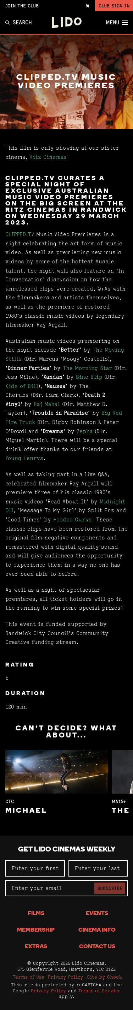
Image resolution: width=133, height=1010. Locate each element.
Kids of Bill (21, 386)
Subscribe (109, 888)
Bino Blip (89, 376)
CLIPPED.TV (19, 234)
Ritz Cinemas (48, 157)
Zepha (86, 431)
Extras (36, 947)
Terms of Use (28, 977)
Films (36, 913)
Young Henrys (24, 458)
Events (97, 913)
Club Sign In (114, 5)
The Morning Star (87, 368)
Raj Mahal (47, 404)
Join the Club (22, 5)
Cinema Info (97, 930)
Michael (26, 810)
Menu (117, 22)
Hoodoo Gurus (72, 519)
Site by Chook (104, 977)
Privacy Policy (65, 977)
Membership (36, 930)
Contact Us (97, 947)
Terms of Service (99, 990)
